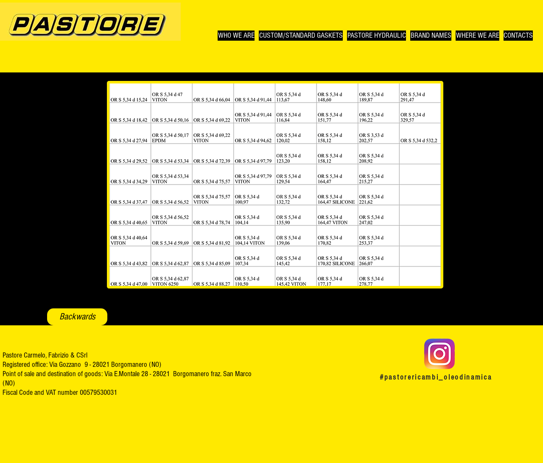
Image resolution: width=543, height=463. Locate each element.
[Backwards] (77, 316)
